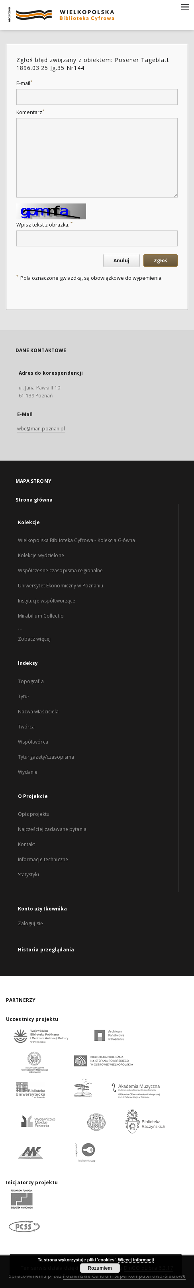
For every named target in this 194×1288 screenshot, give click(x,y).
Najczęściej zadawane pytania (52, 829)
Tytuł (23, 696)
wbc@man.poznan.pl (41, 428)
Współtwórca (33, 741)
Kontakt (26, 844)
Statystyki (28, 874)
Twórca (26, 726)
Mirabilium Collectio (41, 615)
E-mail (24, 83)
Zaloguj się (30, 923)
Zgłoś (160, 260)
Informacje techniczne (43, 859)
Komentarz (30, 112)
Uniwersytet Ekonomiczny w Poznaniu (61, 585)
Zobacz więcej (34, 638)
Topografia (31, 681)
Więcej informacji (136, 1259)
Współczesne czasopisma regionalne (60, 570)
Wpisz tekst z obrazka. (44, 224)
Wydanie (28, 772)
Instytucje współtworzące (47, 600)
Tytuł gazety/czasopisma (46, 756)
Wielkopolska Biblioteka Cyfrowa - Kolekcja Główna (76, 540)
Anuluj (121, 260)
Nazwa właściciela (38, 711)
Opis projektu (34, 814)
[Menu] (185, 6)
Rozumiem (100, 1268)
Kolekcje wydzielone (41, 555)
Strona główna (34, 499)
